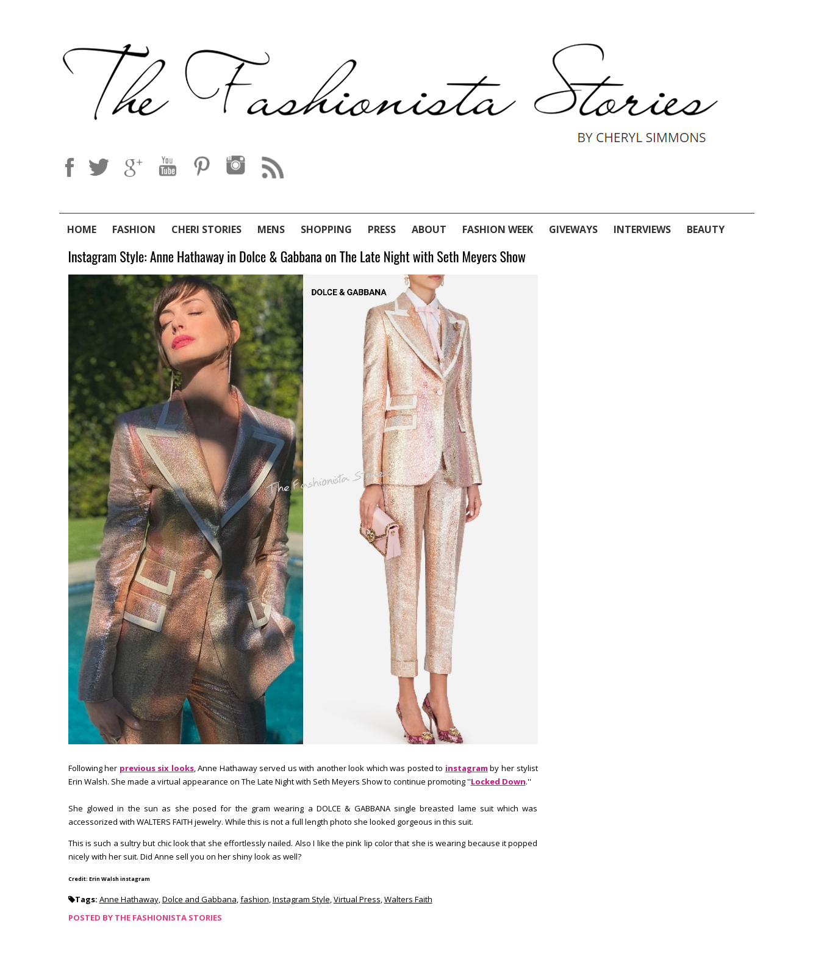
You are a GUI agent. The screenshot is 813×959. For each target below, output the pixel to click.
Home (81, 229)
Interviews (642, 229)
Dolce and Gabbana (199, 899)
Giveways (573, 229)
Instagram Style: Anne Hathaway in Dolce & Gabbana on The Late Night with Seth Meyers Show (297, 257)
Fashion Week (497, 229)
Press (382, 229)
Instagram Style (301, 899)
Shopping (326, 229)
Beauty (706, 229)
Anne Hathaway (129, 899)
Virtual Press (357, 899)
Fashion (134, 229)
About (429, 229)
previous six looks (157, 768)
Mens (271, 229)
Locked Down (498, 781)
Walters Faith (408, 899)
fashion (254, 899)
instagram (466, 768)
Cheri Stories (206, 229)
